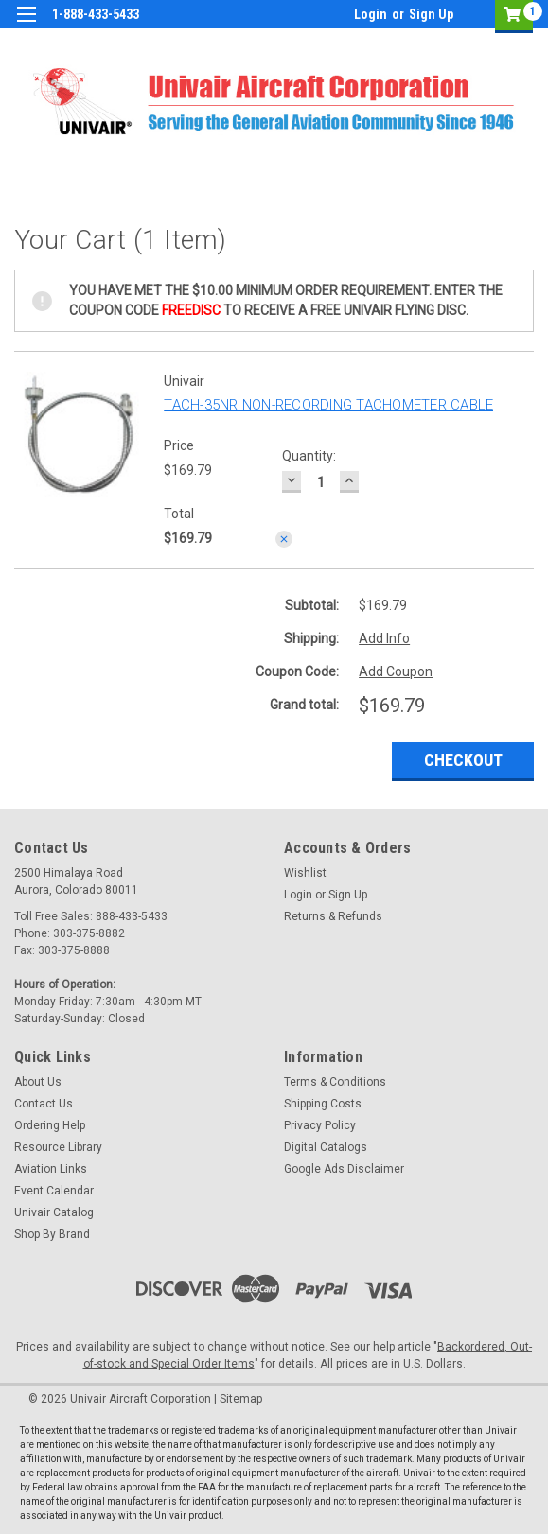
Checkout (463, 760)
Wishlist (305, 873)
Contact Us (43, 1103)
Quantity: (309, 455)
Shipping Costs (323, 1103)
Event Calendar (54, 1190)
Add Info (384, 638)
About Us (38, 1082)
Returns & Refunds (333, 916)
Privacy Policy (320, 1125)
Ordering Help (49, 1125)
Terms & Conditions (335, 1082)
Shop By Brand (52, 1234)
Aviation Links (50, 1169)
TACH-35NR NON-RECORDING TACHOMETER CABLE (328, 404)
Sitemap (241, 1398)
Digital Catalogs (325, 1147)
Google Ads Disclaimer (344, 1169)
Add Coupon (396, 671)
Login (370, 14)
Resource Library (58, 1147)
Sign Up (431, 14)
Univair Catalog (54, 1212)
